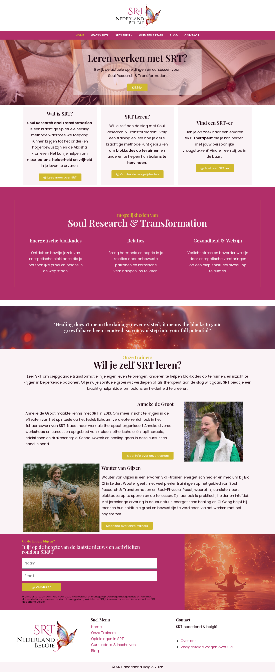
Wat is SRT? (100, 35)
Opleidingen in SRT (107, 638)
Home (80, 35)
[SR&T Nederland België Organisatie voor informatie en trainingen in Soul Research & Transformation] (137, 16)
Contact (191, 35)
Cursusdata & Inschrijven (113, 644)
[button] (131, 35)
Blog (174, 35)
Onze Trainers (103, 632)
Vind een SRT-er (151, 35)
